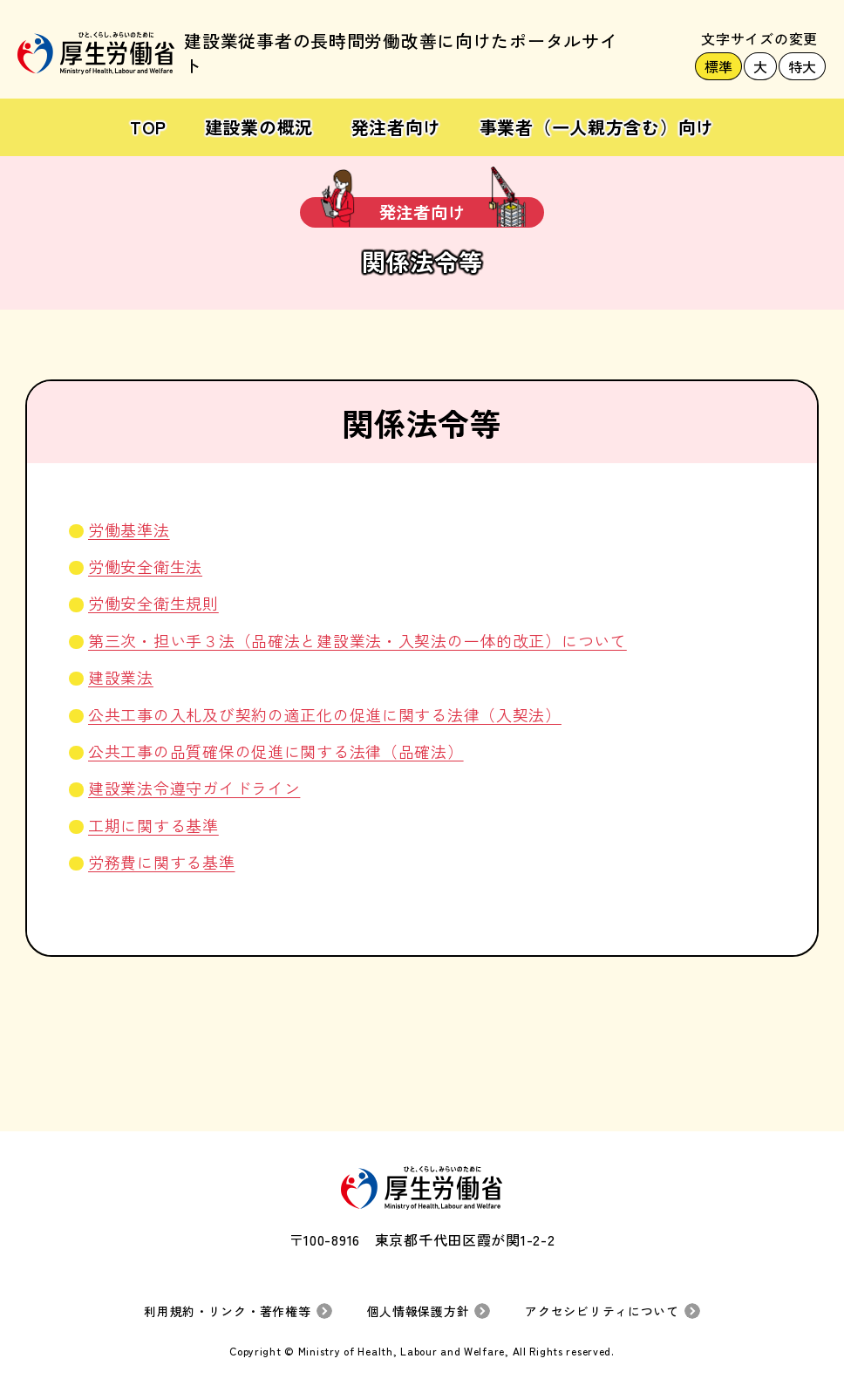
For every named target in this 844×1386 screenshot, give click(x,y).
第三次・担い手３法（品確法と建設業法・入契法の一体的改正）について (357, 640)
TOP (148, 127)
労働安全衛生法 (145, 566)
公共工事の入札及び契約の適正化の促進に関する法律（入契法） (325, 714)
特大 (802, 66)
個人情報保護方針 (417, 1311)
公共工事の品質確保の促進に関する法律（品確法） (276, 751)
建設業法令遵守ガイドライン (194, 787)
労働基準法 (129, 529)
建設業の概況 (259, 127)
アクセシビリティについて (602, 1311)
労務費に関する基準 (161, 861)
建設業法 (120, 677)
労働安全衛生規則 (153, 602)
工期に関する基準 (153, 825)
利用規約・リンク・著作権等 (227, 1311)
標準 (718, 66)
